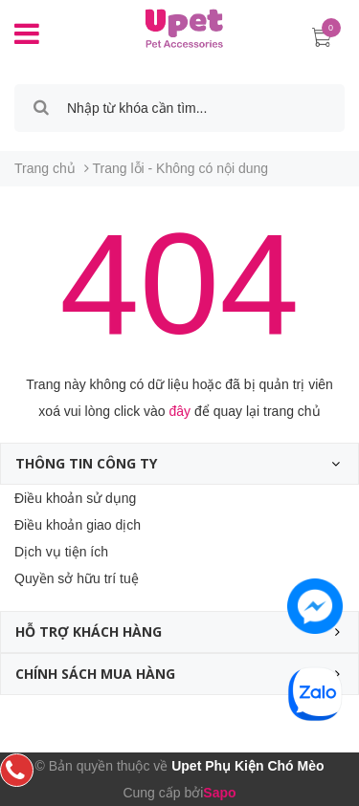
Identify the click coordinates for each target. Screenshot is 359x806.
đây (180, 411)
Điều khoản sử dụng (75, 498)
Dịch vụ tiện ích (61, 551)
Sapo (219, 792)
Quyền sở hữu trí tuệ (76, 578)
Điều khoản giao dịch (77, 525)
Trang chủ (45, 168)
